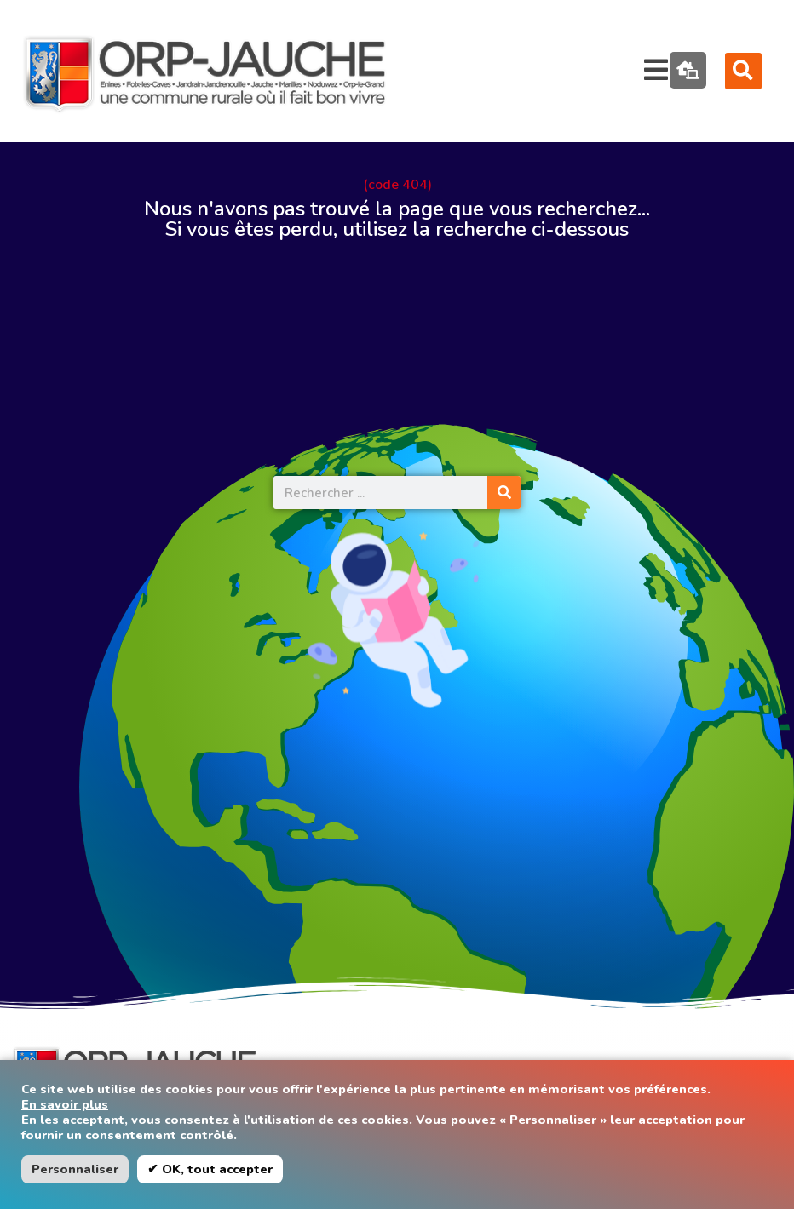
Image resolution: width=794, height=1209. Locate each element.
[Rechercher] (504, 492)
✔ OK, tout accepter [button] (210, 1168)
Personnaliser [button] (75, 1168)
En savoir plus (64, 1104)
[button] (743, 71)
